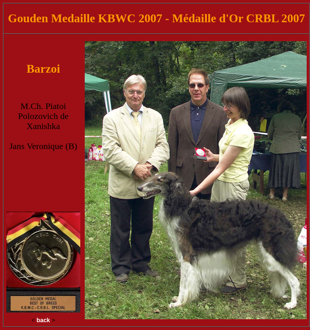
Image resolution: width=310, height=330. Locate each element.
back (43, 320)
